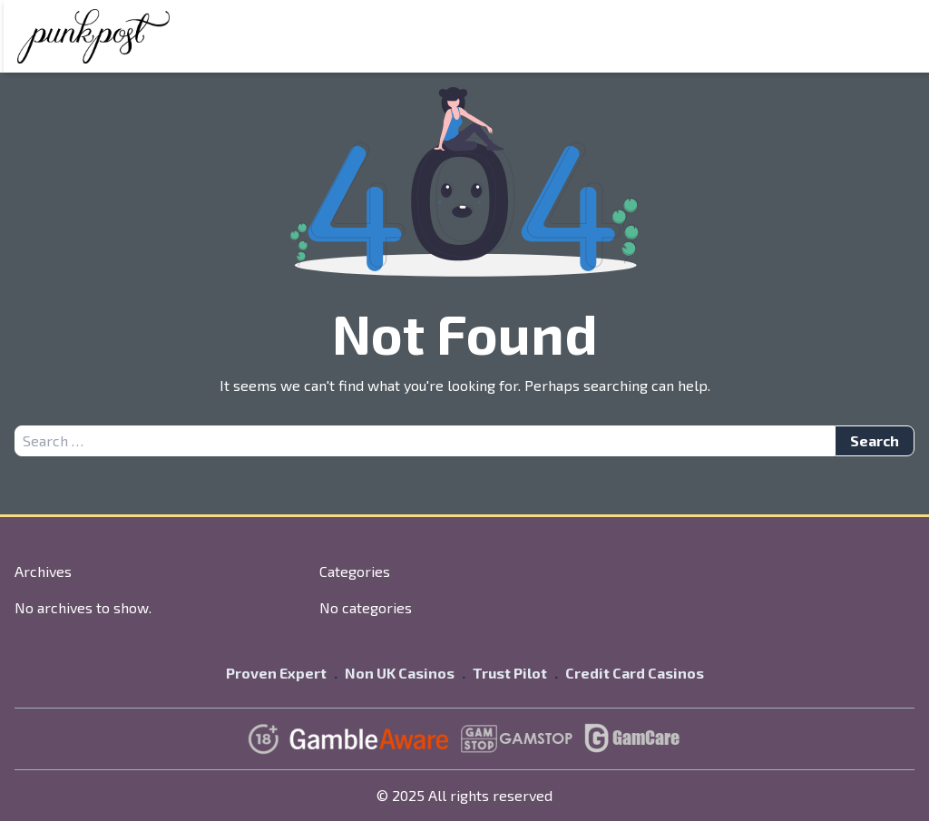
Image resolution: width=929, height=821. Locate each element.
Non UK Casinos (400, 672)
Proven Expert (276, 672)
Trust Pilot (510, 672)
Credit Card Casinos (634, 672)
